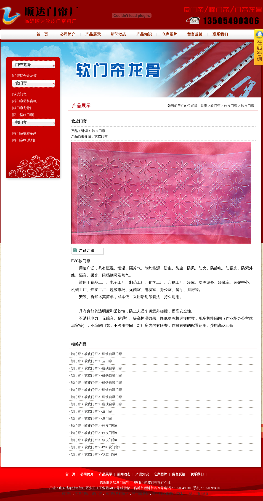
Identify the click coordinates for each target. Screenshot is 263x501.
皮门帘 (107, 361)
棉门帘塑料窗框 (117, 493)
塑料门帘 (81, 493)
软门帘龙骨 (140, 493)
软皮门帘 (230, 106)
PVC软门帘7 (111, 447)
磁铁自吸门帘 (112, 354)
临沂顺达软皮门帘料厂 (168, 493)
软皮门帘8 (109, 440)
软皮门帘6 (109, 454)
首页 (204, 106)
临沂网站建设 (199, 493)
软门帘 (21, 83)
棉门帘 (21, 122)
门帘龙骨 (23, 65)
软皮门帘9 (109, 426)
